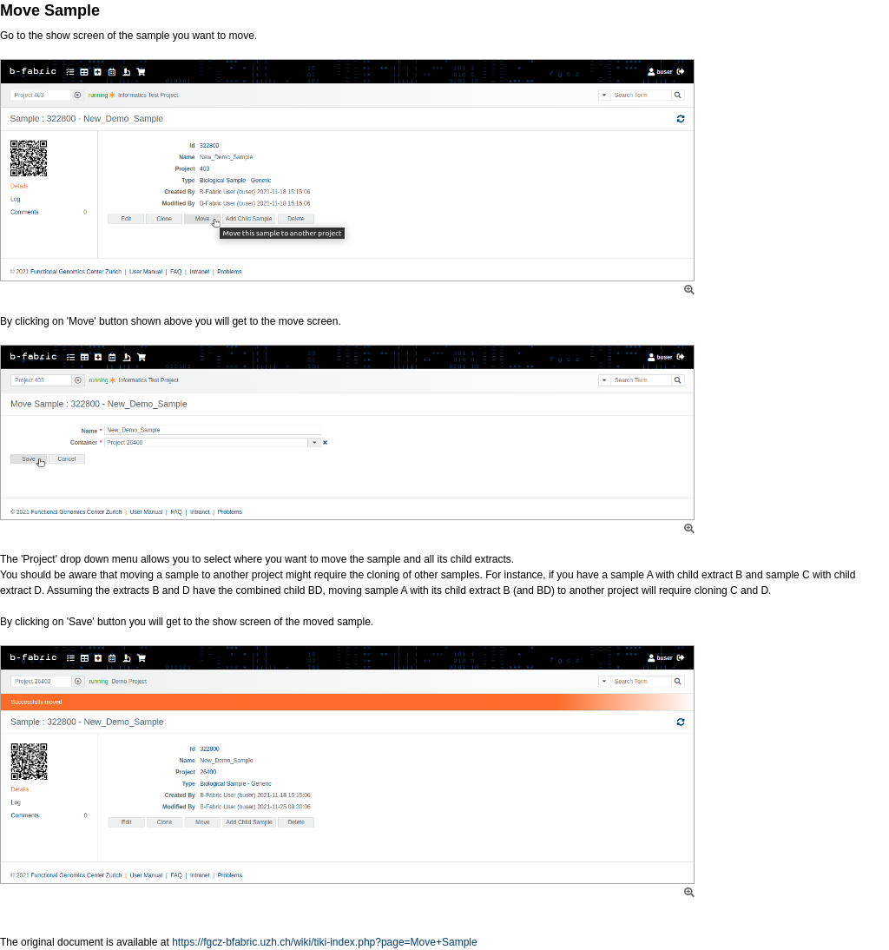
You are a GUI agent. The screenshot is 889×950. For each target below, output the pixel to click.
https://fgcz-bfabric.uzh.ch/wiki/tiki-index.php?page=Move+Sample (324, 942)
